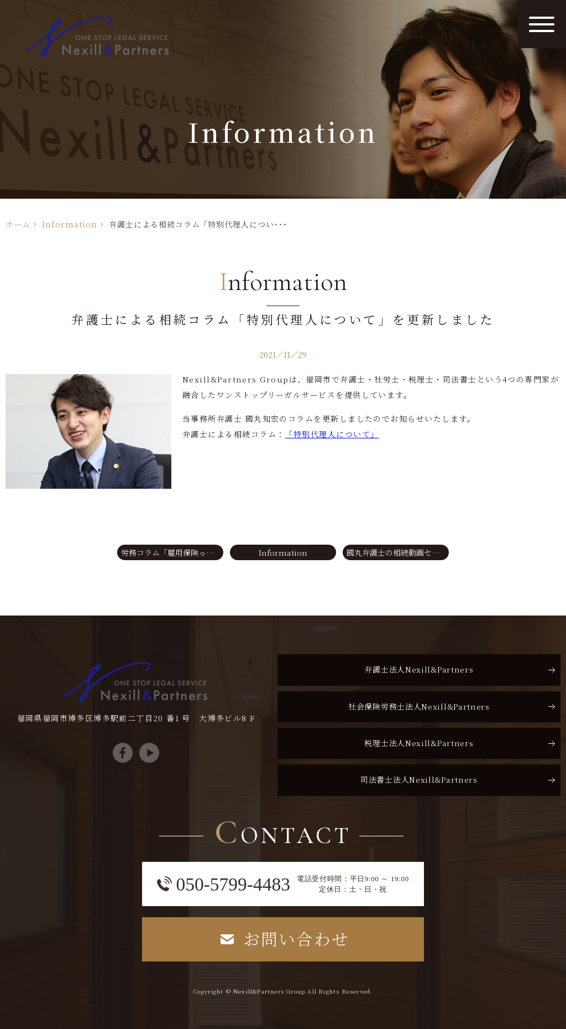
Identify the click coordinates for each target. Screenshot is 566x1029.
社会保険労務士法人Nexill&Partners (419, 706)
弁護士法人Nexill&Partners (418, 669)
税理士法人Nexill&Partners (418, 742)
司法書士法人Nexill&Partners (419, 779)
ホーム (18, 224)
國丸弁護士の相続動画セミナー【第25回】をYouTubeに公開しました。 (398, 552)
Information (69, 224)
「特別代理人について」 (332, 433)
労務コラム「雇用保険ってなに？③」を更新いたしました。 (172, 552)
